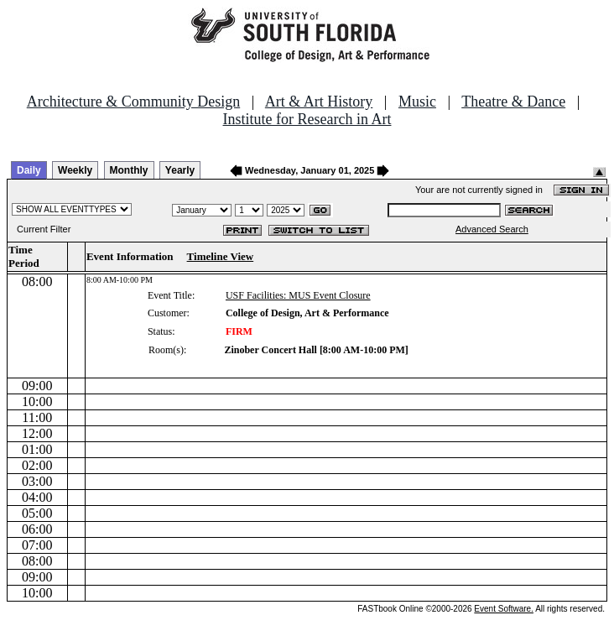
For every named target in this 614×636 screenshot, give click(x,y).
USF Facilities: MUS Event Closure (298, 295)
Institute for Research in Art (307, 119)
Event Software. (503, 608)
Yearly (180, 170)
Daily (29, 170)
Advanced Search (491, 229)
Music (417, 101)
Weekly (75, 170)
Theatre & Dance (513, 101)
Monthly (129, 170)
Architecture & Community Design (133, 101)
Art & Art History (319, 101)
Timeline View (220, 256)
